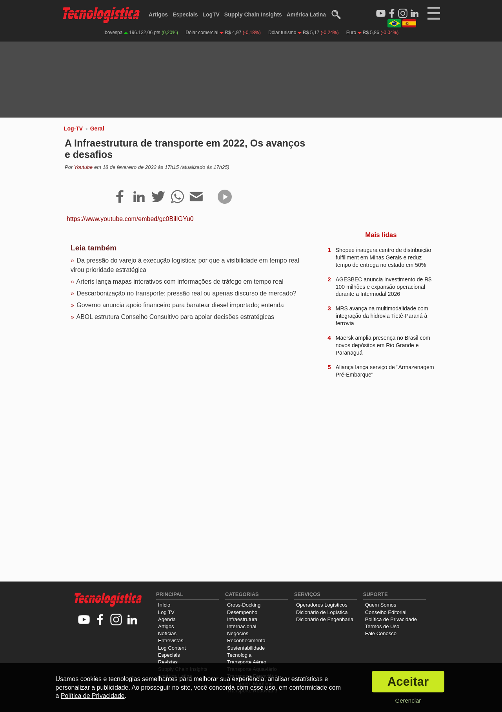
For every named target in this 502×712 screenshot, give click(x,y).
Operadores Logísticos (321, 605)
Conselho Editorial (386, 612)
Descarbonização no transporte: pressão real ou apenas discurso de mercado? (186, 293)
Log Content (172, 648)
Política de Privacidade (391, 619)
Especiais (185, 14)
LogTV (211, 14)
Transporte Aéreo (246, 662)
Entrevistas (170, 640)
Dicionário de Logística (322, 612)
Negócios (237, 633)
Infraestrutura (242, 619)
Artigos (158, 14)
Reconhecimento (246, 640)
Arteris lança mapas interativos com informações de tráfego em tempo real (179, 281)
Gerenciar (408, 700)
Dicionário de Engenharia (324, 619)
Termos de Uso (382, 626)
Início (164, 605)
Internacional (241, 626)
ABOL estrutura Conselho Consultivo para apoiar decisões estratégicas (175, 316)
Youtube (83, 167)
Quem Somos (380, 605)
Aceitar (408, 681)
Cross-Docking (243, 605)
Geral (97, 128)
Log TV (166, 612)
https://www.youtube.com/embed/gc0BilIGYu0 (130, 219)
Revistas (168, 662)
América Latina (306, 14)
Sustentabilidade (246, 648)
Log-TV (73, 128)
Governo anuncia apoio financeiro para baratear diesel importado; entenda (180, 305)
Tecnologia (239, 655)
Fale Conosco (381, 633)
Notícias (167, 633)
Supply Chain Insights (253, 14)
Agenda (167, 619)
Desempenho (242, 612)
